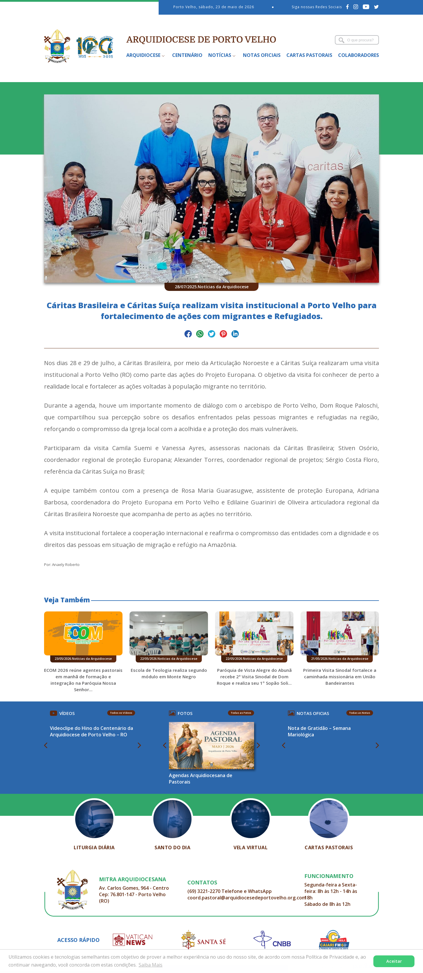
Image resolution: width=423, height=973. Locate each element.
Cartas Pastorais (309, 55)
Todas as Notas (359, 713)
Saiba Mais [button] (150, 965)
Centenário (187, 55)
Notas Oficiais (262, 55)
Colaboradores (358, 55)
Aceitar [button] (394, 961)
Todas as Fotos (241, 713)
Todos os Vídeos (121, 713)
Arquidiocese (143, 55)
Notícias (219, 55)
